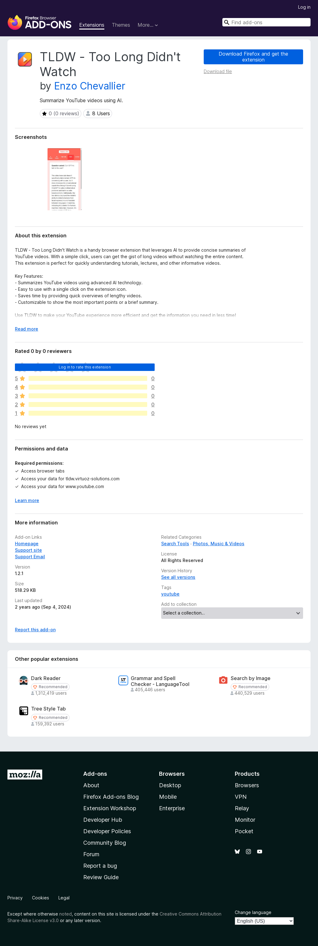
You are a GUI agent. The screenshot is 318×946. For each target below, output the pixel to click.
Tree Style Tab (48, 709)
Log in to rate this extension (85, 367)
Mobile (168, 796)
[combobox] (266, 22)
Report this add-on (35, 629)
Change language (253, 912)
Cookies (40, 897)
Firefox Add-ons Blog (111, 796)
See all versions (178, 577)
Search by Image (250, 678)
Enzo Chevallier (89, 86)
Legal (64, 897)
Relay (242, 808)
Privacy (15, 897)
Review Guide (101, 877)
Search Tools (175, 543)
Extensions (91, 25)
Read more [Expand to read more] (26, 328)
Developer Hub (102, 819)
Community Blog (104, 842)
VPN (241, 796)
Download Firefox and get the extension (253, 57)
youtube (170, 593)
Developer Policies (107, 831)
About (91, 785)
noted (65, 913)
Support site (28, 550)
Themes (121, 25)
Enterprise (172, 808)
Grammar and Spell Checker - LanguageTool (160, 681)
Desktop (170, 785)
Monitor (245, 819)
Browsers (247, 785)
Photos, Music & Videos (218, 543)
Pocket (244, 831)
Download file (218, 71)
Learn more (27, 500)
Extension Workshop (109, 808)
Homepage (27, 543)
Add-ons (95, 773)
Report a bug (100, 865)
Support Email (30, 556)
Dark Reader (46, 678)
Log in (304, 7)
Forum (91, 854)
